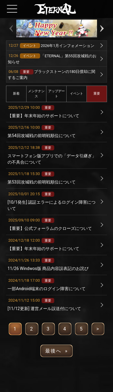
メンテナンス (36, 93)
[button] (38, 35)
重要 (96, 94)
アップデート (56, 93)
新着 (16, 94)
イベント (76, 94)
